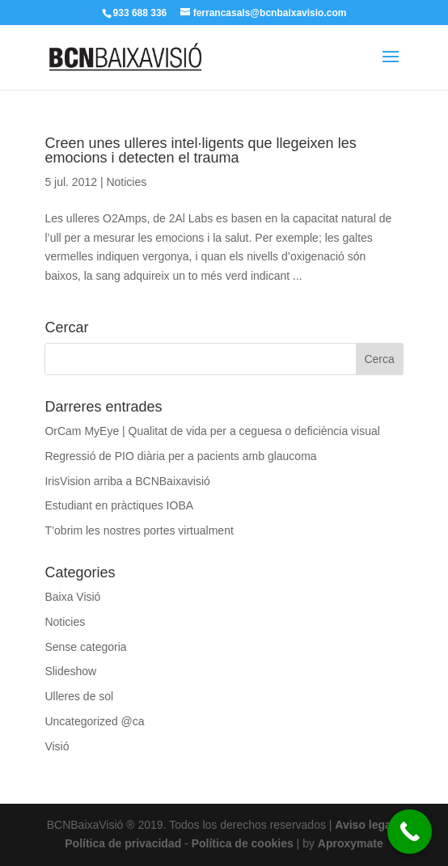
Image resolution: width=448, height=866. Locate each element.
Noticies (126, 181)
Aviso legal (364, 824)
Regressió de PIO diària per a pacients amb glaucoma (180, 456)
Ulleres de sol (78, 696)
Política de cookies (243, 843)
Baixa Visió (72, 596)
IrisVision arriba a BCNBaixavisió (126, 481)
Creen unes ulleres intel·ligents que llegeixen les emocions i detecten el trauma (200, 150)
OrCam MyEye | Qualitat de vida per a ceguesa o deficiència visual (212, 431)
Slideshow (70, 671)
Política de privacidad (123, 843)
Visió (56, 746)
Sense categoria (85, 646)
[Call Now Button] (409, 831)
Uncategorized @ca (94, 721)
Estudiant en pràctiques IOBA (118, 505)
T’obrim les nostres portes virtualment (138, 530)
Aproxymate (350, 843)
